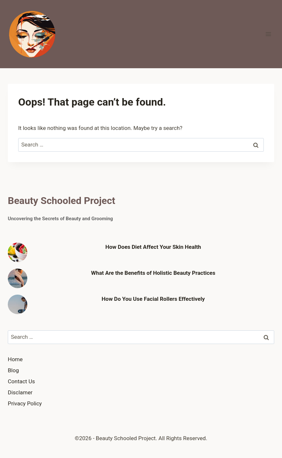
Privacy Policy (25, 403)
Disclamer (20, 392)
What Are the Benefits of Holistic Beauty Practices (153, 273)
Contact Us (21, 381)
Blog (13, 370)
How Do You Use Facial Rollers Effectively (153, 299)
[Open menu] (268, 34)
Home (15, 359)
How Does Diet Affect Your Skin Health (153, 247)
